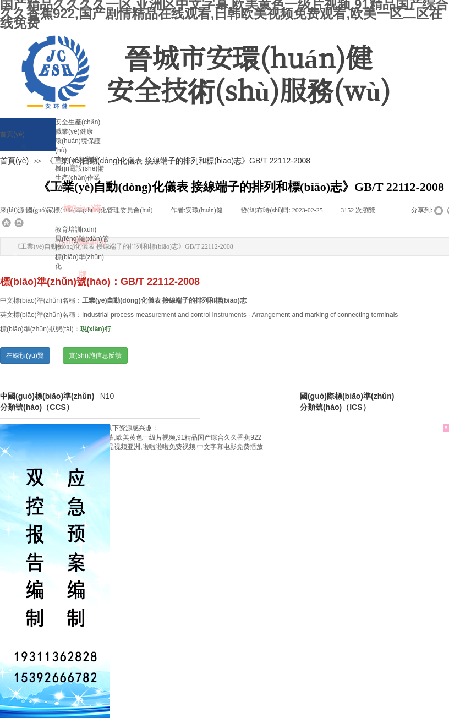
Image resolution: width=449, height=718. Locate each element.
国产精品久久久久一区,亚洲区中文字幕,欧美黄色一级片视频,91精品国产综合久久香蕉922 (130, 437)
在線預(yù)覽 (25, 355)
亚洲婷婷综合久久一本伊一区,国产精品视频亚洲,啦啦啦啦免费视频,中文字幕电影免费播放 (131, 447)
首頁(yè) (14, 160)
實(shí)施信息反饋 (95, 355)
